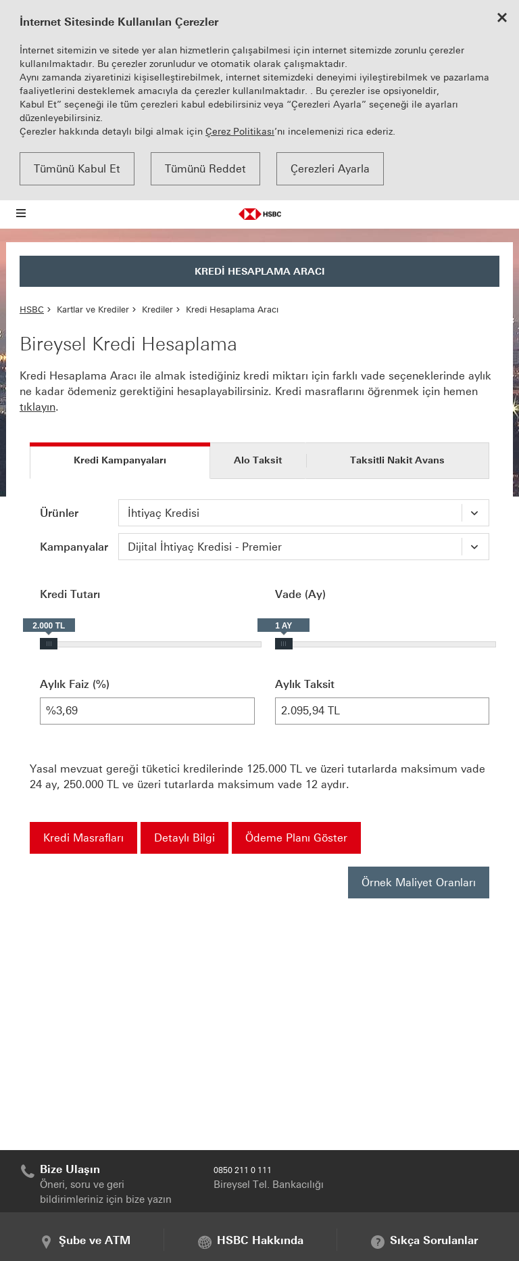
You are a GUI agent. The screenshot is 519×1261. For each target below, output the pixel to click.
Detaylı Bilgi (184, 837)
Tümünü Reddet (205, 168)
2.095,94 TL (382, 711)
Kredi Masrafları (83, 837)
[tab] (120, 460)
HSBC (32, 309)
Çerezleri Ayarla (330, 168)
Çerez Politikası (239, 131)
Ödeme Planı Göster (296, 837)
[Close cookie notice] (502, 19)
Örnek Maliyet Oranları (419, 882)
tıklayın (37, 406)
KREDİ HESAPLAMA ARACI (260, 271)
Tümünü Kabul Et (77, 168)
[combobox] (303, 512)
